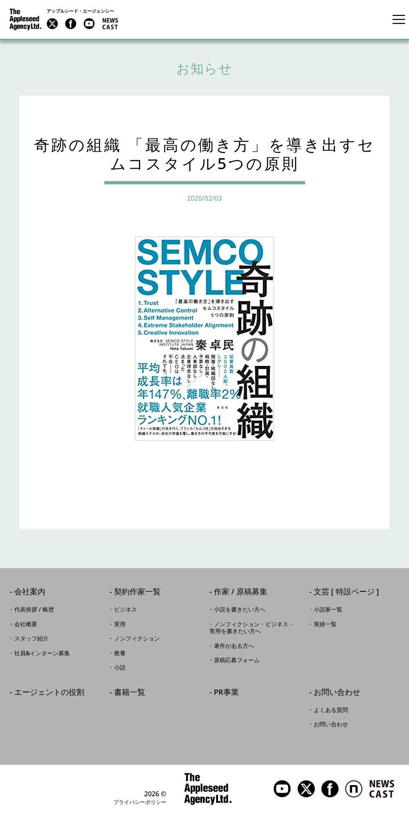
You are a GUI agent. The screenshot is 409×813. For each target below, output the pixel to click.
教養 (120, 653)
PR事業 (226, 692)
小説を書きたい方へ (239, 609)
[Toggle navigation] (398, 19)
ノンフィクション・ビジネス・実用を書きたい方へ (251, 627)
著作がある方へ (234, 646)
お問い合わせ (337, 692)
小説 (120, 667)
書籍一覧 (129, 692)
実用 (120, 624)
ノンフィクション (137, 638)
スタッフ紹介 (31, 638)
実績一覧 (325, 624)
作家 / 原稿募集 (240, 592)
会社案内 (29, 592)
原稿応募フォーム (237, 660)
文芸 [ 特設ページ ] (346, 592)
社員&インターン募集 (42, 653)
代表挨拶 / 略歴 (34, 609)
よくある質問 (331, 710)
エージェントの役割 (49, 692)
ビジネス (125, 609)
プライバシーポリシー (139, 802)
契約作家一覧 (137, 592)
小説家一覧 (328, 609)
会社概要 (25, 624)
